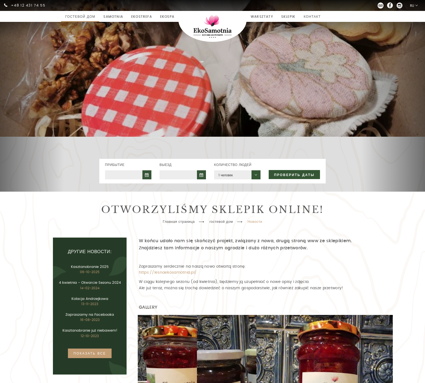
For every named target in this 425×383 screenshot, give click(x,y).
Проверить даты (294, 175)
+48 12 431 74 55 (28, 5)
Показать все (89, 353)
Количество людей (233, 164)
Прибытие (115, 164)
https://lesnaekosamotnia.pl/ (168, 272)
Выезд (166, 164)
